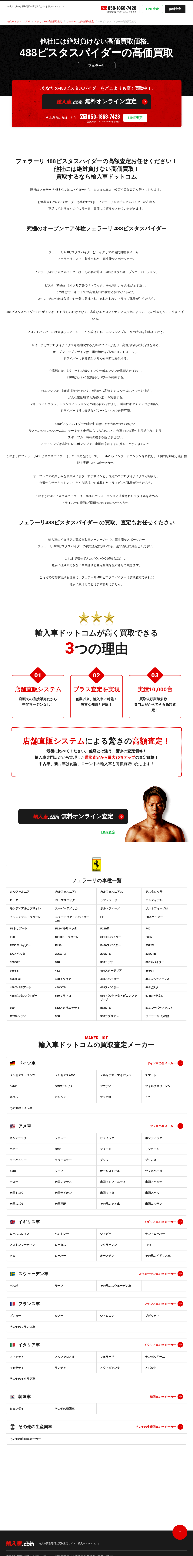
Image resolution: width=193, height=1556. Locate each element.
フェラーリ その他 (156, 1053)
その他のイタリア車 (22, 1416)
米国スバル (152, 1231)
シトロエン (107, 1353)
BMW (13, 1124)
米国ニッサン (153, 1241)
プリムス (150, 1198)
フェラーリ (107, 1394)
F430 (58, 961)
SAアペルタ (17, 972)
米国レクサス (63, 1220)
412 (57, 994)
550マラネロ (63, 1027)
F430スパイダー (110, 961)
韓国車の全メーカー (163, 1434)
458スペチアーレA (157, 1005)
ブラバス (105, 1135)
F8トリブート (18, 940)
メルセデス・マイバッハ (115, 1113)
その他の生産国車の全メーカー (155, 1464)
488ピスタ (151, 1016)
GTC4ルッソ (18, 1053)
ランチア (60, 1405)
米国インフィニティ (112, 1220)
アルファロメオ (65, 1394)
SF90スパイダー (110, 950)
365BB (14, 994)
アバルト (150, 1405)
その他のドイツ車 (21, 1146)
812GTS (105, 1042)
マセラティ (17, 1405)
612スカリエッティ (67, 1042)
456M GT (16, 1005)
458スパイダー (109, 1005)
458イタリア (63, 1005)
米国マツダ (107, 1231)
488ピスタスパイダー (23, 1027)
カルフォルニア (19, 893)
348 (57, 983)
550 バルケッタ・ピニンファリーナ (118, 1029)
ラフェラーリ (108, 903)
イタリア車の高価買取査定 (48, 21)
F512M (149, 961)
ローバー (60, 1293)
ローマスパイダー (66, 903)
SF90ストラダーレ (66, 950)
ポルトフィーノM (156, 914)
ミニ (148, 1135)
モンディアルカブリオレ (25, 914)
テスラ (14, 1220)
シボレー (60, 1176)
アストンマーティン (22, 1282)
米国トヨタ (17, 1231)
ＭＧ (12, 1293)
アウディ (105, 1124)
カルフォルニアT (65, 893)
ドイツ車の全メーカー (161, 1101)
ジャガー (105, 1272)
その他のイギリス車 (158, 1293)
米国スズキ (17, 1241)
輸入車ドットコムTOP (19, 21)
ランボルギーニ (155, 1394)
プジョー (15, 1353)
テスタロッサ (153, 893)
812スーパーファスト (158, 1042)
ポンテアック (153, 1176)
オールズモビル (110, 1209)
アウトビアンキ (110, 1405)
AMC (13, 1209)
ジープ (59, 1209)
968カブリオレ (109, 1053)
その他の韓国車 (65, 1446)
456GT (149, 994)
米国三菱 (60, 1241)
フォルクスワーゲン (158, 1124)
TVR (148, 1282)
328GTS (15, 983)
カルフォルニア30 (111, 893)
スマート (150, 1113)
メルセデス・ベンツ (22, 1113)
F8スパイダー (154, 925)
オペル (14, 1135)
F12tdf (104, 940)
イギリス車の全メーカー (160, 1260)
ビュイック (107, 1176)
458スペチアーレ (20, 1016)
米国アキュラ (153, 1220)
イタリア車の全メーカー (160, 1383)
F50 (12, 950)
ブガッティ (152, 1353)
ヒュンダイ (17, 1446)
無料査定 (175, 9)
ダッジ (104, 1198)
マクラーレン (108, 1282)
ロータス (60, 1282)
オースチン (107, 1293)
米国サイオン (63, 1231)
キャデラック (18, 1176)
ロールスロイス (19, 1272)
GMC (58, 1187)
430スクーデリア (111, 994)
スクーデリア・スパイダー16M (72, 927)
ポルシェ (60, 1135)
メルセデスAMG (65, 1113)
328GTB (150, 972)
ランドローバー (155, 1272)
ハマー (14, 1187)
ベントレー (62, 1272)
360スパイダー (154, 983)
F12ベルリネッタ (66, 940)
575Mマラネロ (154, 1027)
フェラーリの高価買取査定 (80, 21)
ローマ (14, 903)
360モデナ (106, 983)
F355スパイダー (20, 961)
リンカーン (152, 1187)
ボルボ (14, 1323)
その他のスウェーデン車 (115, 1323)
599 (12, 1042)
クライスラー (63, 1198)
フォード (105, 1187)
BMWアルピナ (64, 1124)
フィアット (17, 1394)
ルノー (59, 1353)
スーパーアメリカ (66, 914)
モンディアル (153, 903)
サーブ (59, 1323)
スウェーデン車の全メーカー (157, 1312)
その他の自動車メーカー (25, 1477)
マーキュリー (18, 1198)
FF (101, 925)
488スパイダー (109, 1016)
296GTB (60, 972)
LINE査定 (152, 9)
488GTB (60, 1016)
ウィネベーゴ (153, 1209)
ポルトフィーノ (110, 914)
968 (57, 1053)
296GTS (105, 972)
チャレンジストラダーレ (25, 925)
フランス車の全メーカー (160, 1342)
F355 (148, 950)
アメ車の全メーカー (163, 1164)
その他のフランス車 (22, 1364)
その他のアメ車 (110, 1241)
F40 (147, 940)
